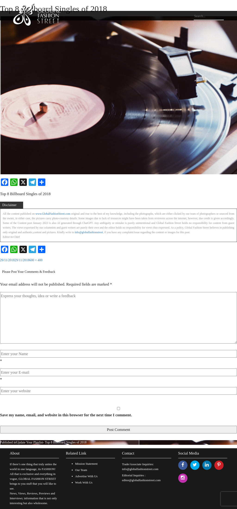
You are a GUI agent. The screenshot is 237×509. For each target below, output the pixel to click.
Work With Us (84, 482)
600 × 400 (36, 260)
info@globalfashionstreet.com (140, 469)
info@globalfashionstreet (89, 232)
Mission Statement (86, 463)
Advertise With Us (86, 476)
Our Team (81, 470)
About (15, 453)
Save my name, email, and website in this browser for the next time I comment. (66, 415)
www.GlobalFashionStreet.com (52, 213)
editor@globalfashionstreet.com (141, 480)
